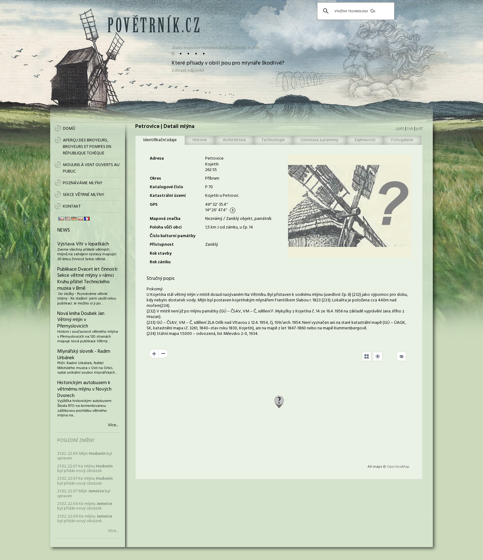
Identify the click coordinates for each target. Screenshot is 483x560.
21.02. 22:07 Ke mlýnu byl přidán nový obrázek (85, 469)
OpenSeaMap (398, 467)
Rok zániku (160, 262)
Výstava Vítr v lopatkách (83, 244)
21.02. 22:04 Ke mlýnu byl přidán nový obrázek (84, 506)
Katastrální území (168, 195)
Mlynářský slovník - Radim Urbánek (83, 355)
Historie (200, 140)
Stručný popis (161, 278)
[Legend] (401, 356)
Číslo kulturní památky (172, 236)
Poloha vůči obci (166, 227)
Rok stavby (161, 253)
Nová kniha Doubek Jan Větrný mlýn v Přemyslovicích (80, 320)
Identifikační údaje (160, 140)
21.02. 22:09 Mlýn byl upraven (84, 456)
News (63, 230)
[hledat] (355, 11)
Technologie (273, 140)
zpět (400, 128)
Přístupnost (162, 244)
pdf (419, 128)
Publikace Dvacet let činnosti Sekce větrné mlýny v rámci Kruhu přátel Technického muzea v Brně (87, 278)
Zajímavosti (364, 140)
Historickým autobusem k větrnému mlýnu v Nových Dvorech (84, 389)
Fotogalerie (402, 140)
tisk (410, 128)
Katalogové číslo (166, 187)
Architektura (234, 140)
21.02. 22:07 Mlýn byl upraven (83, 493)
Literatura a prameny (320, 140)
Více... (113, 425)
